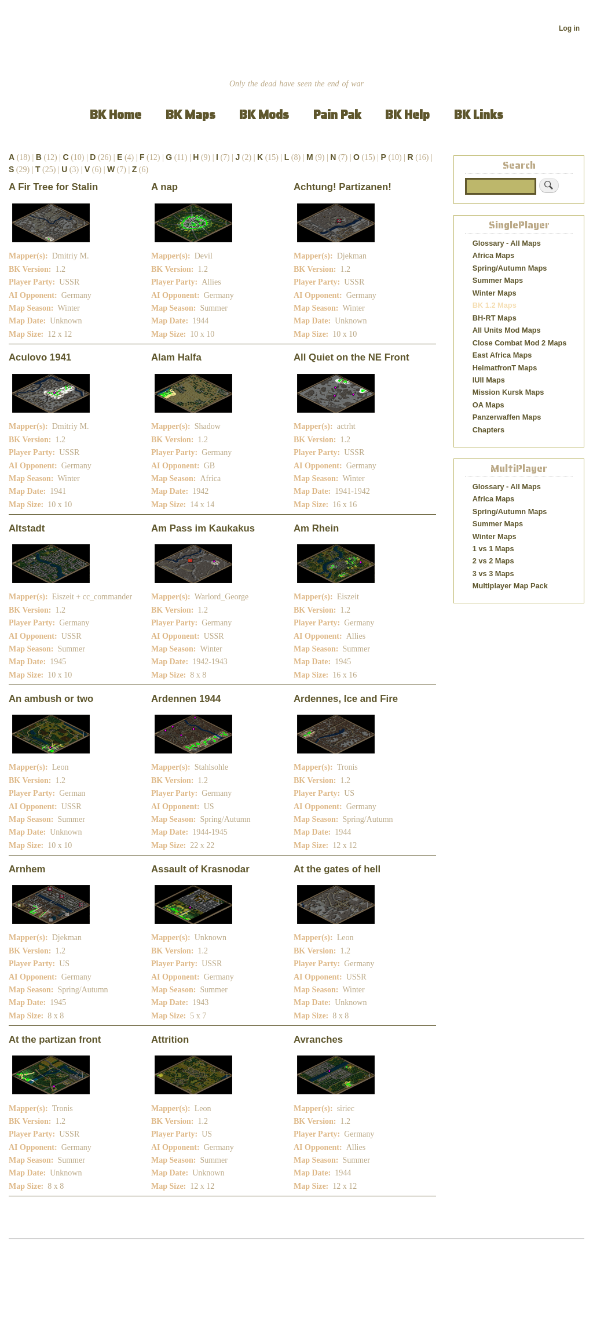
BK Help (407, 114)
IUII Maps (489, 380)
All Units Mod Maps (507, 330)
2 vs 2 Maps (493, 560)
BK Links (478, 114)
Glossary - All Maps (507, 243)
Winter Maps (495, 293)
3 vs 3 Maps (493, 573)
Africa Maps (493, 255)
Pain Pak (337, 114)
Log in (569, 28)
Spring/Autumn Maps (510, 268)
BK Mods (264, 114)
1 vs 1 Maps (493, 548)
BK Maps (190, 114)
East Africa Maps (502, 355)
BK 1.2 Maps (495, 305)
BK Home (115, 114)
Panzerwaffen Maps (507, 417)
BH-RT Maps (495, 318)
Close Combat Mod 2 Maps (520, 342)
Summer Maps (498, 280)
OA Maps (488, 405)
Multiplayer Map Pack (510, 585)
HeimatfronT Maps (505, 367)
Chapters (488, 429)
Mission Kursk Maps (508, 392)
